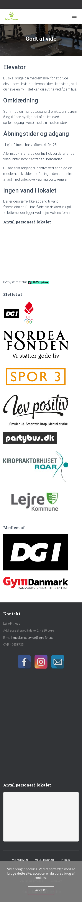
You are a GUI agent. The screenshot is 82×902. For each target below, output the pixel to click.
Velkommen (20, 860)
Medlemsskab (44, 860)
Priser (65, 860)
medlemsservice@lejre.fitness (33, 637)
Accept (41, 890)
